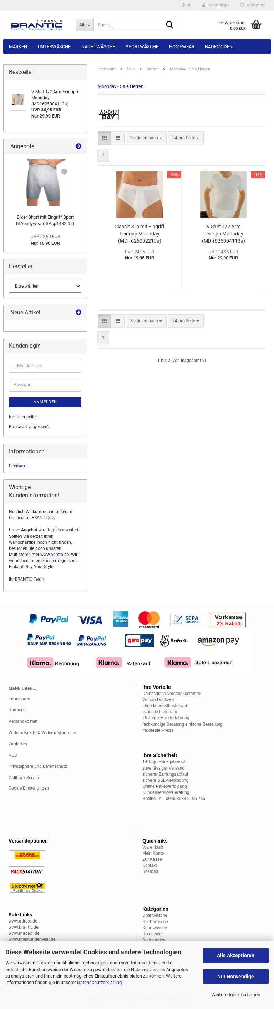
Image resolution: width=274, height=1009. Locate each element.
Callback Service (24, 777)
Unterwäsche (54, 46)
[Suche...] (84, 25)
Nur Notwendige (235, 976)
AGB (13, 755)
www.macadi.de (24, 933)
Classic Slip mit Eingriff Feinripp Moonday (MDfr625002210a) (139, 234)
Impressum (19, 698)
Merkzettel (252, 5)
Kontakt (16, 709)
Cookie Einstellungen (29, 788)
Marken (18, 46)
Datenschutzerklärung (99, 982)
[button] (186, 5)
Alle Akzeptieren (235, 955)
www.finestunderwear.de (32, 939)
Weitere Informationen (235, 995)
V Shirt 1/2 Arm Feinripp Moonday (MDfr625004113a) (223, 234)
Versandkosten (23, 721)
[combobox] (146, 138)
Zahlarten (18, 743)
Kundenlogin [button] (215, 5)
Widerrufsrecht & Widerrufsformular (43, 732)
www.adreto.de (54, 554)
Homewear (181, 46)
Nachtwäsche (98, 46)
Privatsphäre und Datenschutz (38, 766)
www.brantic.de (23, 927)
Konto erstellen (23, 416)
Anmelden (45, 401)
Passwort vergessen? (29, 426)
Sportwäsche (142, 46)
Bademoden (219, 46)
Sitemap (17, 465)
